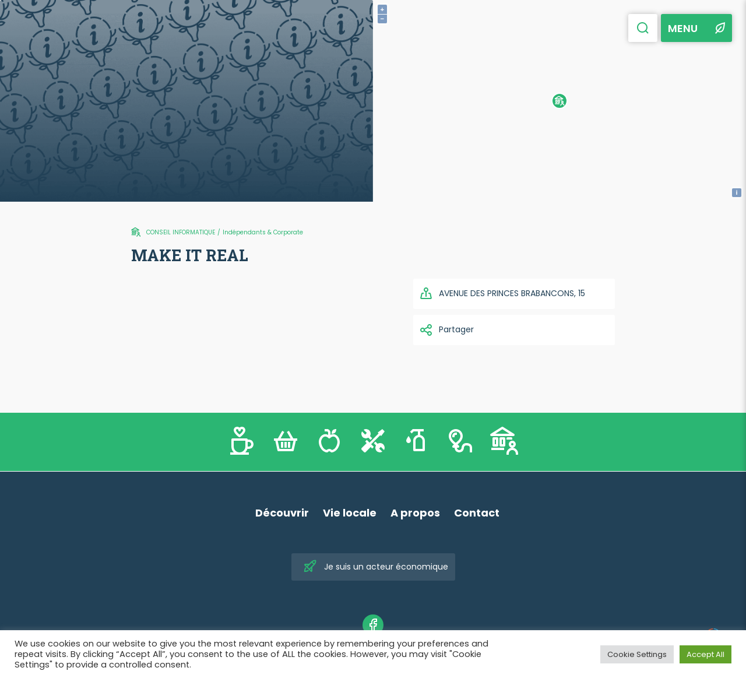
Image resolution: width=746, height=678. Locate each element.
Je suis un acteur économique (375, 567)
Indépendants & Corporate (263, 232)
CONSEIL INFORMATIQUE (180, 232)
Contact (476, 512)
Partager (446, 330)
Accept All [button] (705, 654)
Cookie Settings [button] (637, 654)
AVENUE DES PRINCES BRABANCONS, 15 (502, 294)
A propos (415, 512)
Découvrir (282, 512)
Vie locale (349, 512)
